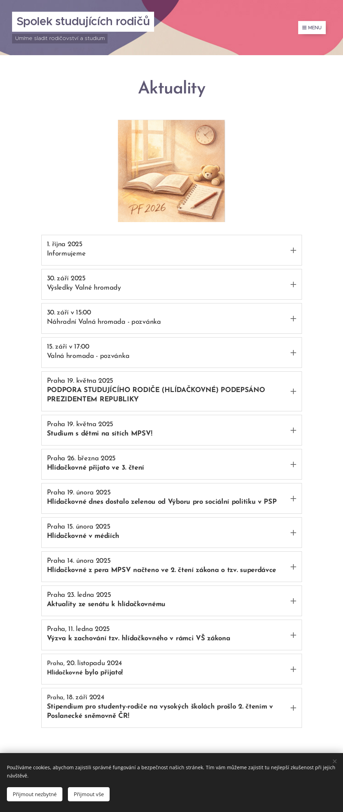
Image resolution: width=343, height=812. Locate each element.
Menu (312, 27)
